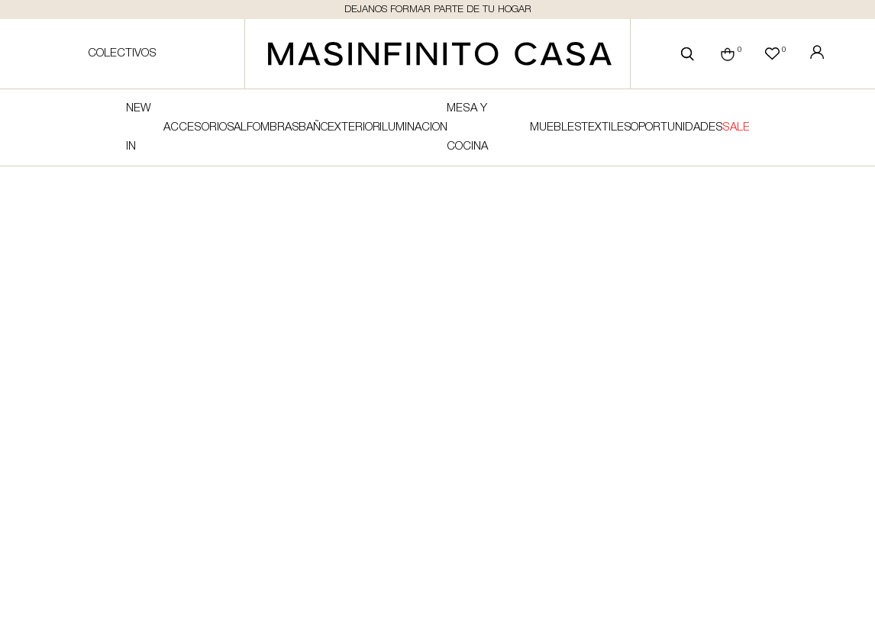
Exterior (353, 127)
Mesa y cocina (467, 127)
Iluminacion (413, 127)
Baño (313, 127)
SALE (735, 127)
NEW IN (138, 127)
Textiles (606, 127)
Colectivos (122, 53)
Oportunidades (676, 127)
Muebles (555, 127)
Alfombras (266, 127)
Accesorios (198, 127)
